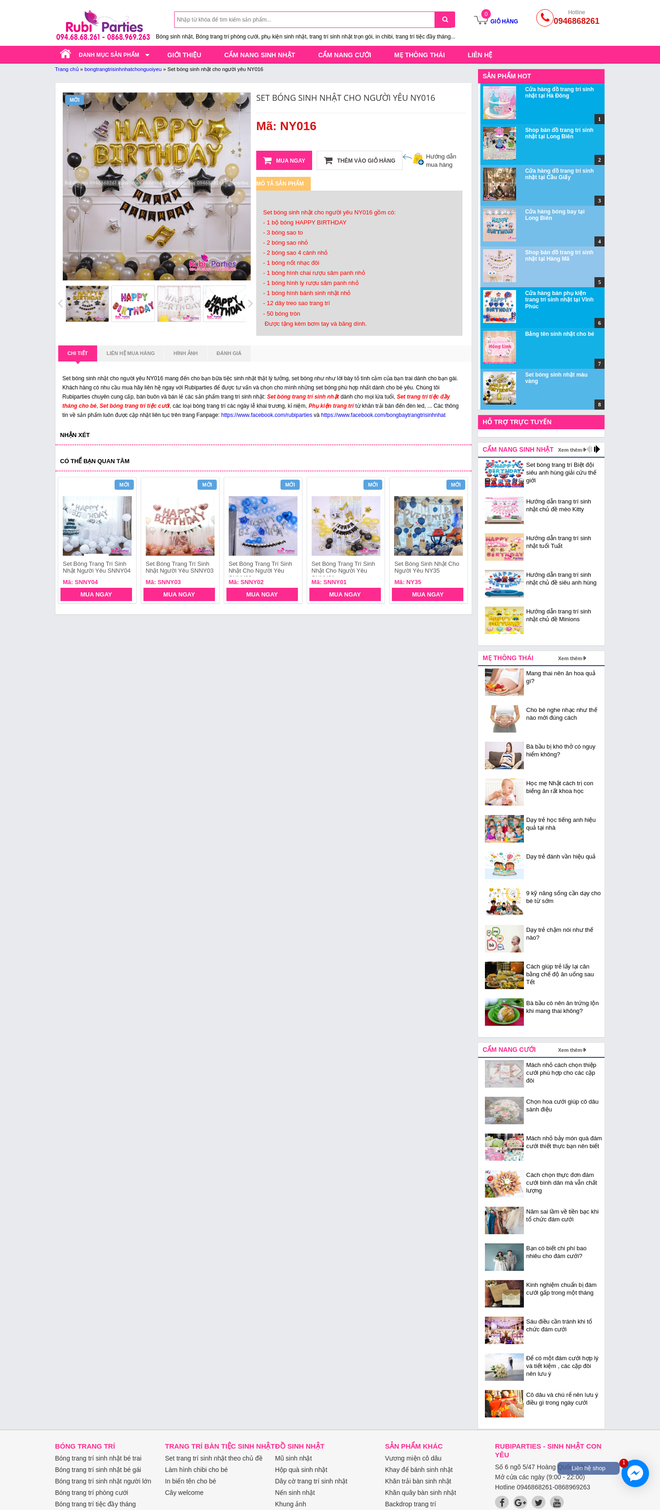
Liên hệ (480, 55)
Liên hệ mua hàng (131, 353)
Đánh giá (229, 353)
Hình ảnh (186, 353)
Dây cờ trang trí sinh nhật (311, 1481)
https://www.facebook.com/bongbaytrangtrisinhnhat (383, 415)
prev (70, 541)
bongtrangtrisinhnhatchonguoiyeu (122, 69)
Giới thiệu (184, 55)
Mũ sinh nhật (293, 1458)
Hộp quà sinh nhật (301, 1469)
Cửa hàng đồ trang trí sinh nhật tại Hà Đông (559, 92)
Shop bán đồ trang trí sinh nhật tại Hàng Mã (559, 255)
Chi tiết (77, 355)
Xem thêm (570, 450)
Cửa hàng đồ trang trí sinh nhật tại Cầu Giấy (559, 174)
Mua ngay (284, 160)
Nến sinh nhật (295, 1492)
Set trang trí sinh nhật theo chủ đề (214, 1458)
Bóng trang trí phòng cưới (91, 1492)
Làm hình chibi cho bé (196, 1469)
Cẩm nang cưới (344, 55)
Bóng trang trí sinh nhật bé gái (98, 1469)
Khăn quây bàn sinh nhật (420, 1492)
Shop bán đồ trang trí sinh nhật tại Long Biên (559, 133)
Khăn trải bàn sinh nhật (418, 1481)
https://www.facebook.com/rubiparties (267, 415)
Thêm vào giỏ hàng (359, 160)
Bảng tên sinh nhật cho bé (559, 334)
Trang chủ (67, 69)
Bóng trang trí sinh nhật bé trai (98, 1458)
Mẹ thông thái (419, 55)
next (457, 541)
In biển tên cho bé (190, 1481)
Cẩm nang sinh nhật (259, 55)
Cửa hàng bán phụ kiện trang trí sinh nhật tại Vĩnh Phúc (559, 300)
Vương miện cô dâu (413, 1458)
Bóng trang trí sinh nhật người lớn (103, 1481)
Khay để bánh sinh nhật (419, 1469)
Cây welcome (184, 1492)
